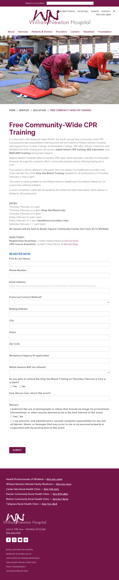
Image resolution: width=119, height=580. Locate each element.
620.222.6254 (71, 244)
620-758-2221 (51, 489)
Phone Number (17, 270)
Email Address (17, 282)
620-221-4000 (54, 479)
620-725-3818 (49, 504)
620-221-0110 (63, 484)
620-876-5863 (60, 494)
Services (23, 31)
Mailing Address (18, 309)
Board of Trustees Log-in (18, 554)
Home (12, 110)
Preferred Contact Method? (25, 297)
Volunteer (89, 31)
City (11, 320)
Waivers (14, 405)
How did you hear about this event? (30, 393)
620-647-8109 (60, 499)
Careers (75, 31)
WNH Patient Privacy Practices (21, 562)
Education (39, 110)
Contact (106, 11)
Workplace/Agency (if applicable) (29, 355)
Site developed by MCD (17, 571)
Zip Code (14, 344)
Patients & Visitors (42, 31)
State (12, 332)
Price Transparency (16, 567)
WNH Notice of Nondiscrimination (22, 558)
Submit (17, 450)
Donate (95, 11)
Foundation (104, 31)
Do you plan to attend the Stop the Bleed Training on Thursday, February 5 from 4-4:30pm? (57, 381)
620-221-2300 (103, 14)
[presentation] (32, 439)
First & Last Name (19, 258)
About (11, 31)
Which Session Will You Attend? (27, 367)
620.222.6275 (71, 240)
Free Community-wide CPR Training (70, 110)
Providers (61, 31)
